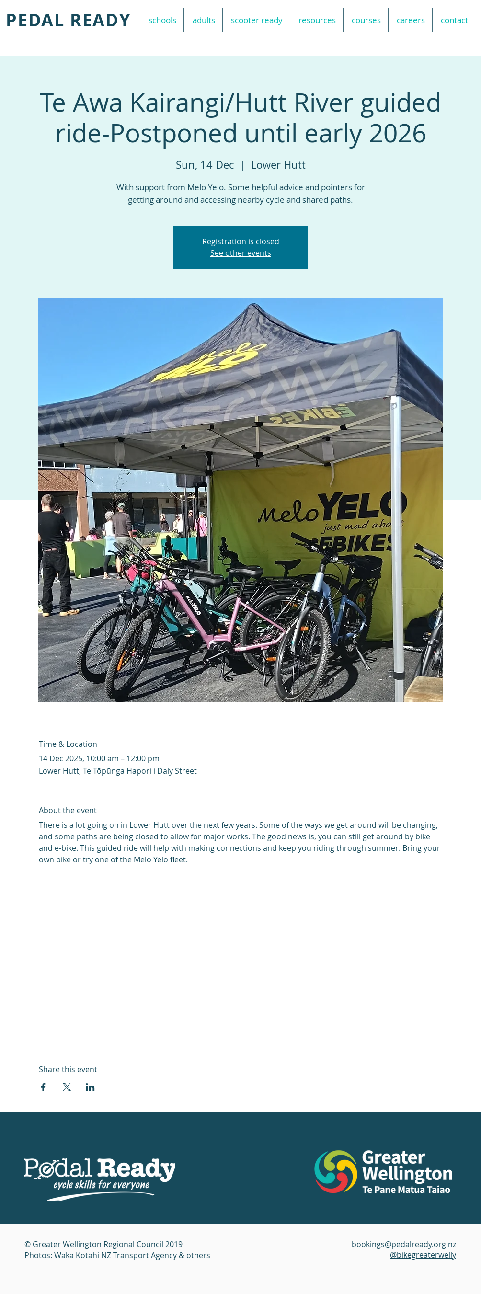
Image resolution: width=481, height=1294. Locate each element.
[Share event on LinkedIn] (90, 1087)
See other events (240, 253)
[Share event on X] (66, 1087)
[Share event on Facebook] (43, 1087)
